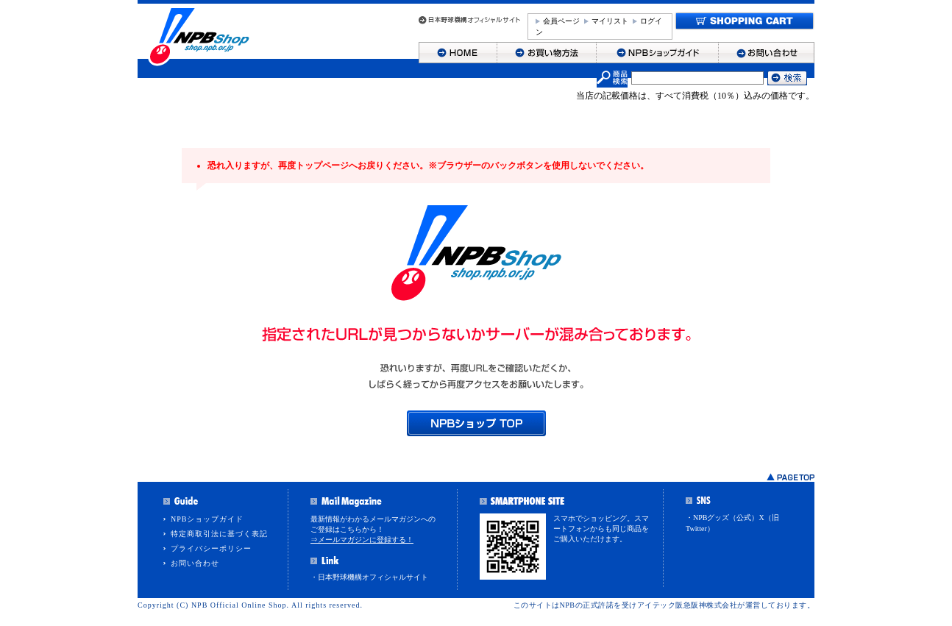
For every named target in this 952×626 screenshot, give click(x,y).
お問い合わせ (195, 563)
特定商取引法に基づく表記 (219, 534)
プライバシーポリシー (211, 548)
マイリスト (610, 21)
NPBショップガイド (207, 519)
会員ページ (561, 21)
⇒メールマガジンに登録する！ (361, 540)
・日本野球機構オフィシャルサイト (369, 577)
